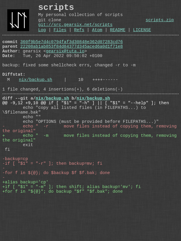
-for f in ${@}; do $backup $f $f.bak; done (56, 210)
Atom (97, 36)
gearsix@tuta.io (65, 61)
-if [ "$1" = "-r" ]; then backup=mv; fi (52, 199)
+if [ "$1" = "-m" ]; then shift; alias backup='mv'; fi (71, 228)
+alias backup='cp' (25, 222)
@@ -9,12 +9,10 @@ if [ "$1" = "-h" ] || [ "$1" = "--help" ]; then (85, 123)
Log (42, 36)
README (117, 36)
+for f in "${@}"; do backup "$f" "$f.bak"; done (62, 234)
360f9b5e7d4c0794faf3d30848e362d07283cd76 (71, 49)
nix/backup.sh (35, 96)
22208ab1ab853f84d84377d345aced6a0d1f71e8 (71, 55)
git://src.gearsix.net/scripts (75, 30)
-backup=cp (15, 193)
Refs (79, 36)
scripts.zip (160, 24)
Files (60, 36)
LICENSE (142, 36)
